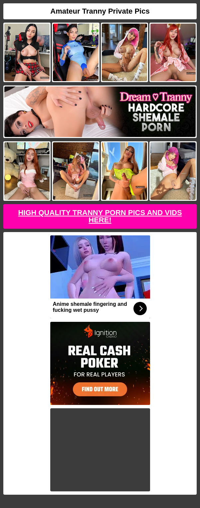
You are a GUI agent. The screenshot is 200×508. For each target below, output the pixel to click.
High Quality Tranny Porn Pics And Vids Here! (100, 216)
